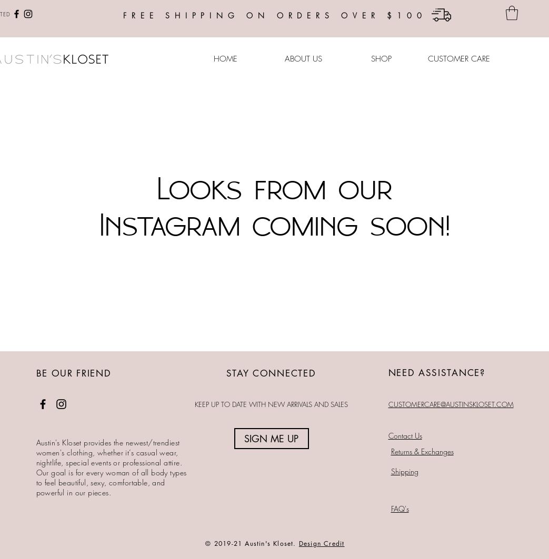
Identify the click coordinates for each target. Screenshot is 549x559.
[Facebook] (16, 13)
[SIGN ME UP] (271, 438)
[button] (512, 13)
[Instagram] (28, 13)
